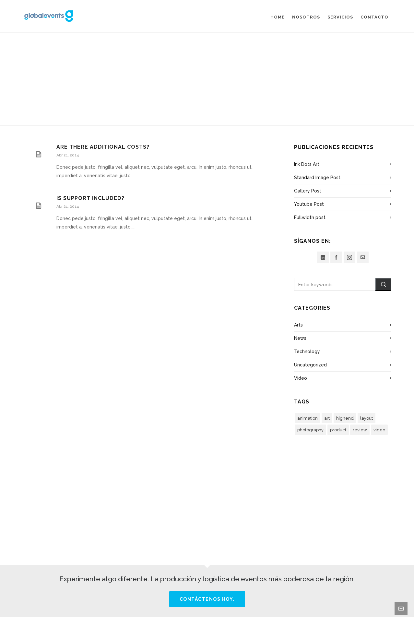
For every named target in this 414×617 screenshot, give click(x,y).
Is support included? (90, 198)
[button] (383, 284)
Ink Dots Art (306, 164)
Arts (298, 324)
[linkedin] (323, 257)
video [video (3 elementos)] (379, 429)
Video (300, 378)
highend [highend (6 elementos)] (345, 418)
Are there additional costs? (102, 147)
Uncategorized (310, 364)
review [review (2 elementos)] (360, 429)
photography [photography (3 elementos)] (310, 429)
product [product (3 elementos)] (338, 429)
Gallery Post (307, 190)
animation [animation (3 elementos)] (307, 418)
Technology (307, 351)
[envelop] (363, 257)
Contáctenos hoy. (207, 599)
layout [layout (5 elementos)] (366, 418)
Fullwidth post (309, 217)
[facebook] (336, 257)
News (300, 338)
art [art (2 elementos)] (327, 418)
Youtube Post (309, 204)
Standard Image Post (317, 177)
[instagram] (349, 257)
